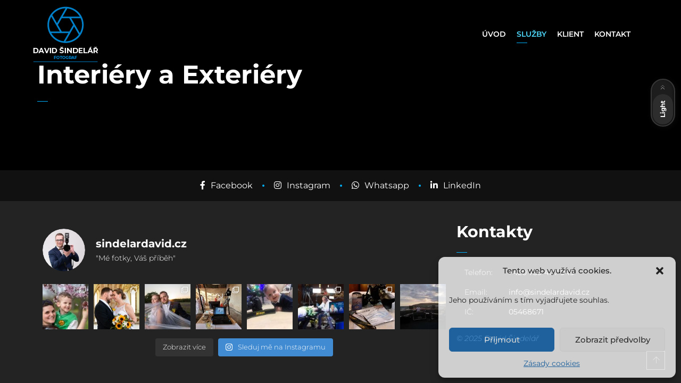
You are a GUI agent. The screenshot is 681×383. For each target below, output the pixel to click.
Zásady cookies (552, 363)
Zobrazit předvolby (612, 340)
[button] (659, 270)
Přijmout (502, 340)
